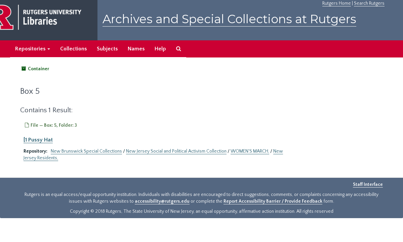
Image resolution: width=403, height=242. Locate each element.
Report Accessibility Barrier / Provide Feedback (273, 201)
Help (160, 49)
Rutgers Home (336, 3)
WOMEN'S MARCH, (250, 151)
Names (136, 49)
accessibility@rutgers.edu (162, 201)
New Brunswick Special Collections (86, 151)
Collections (73, 49)
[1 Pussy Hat (38, 140)
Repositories (32, 49)
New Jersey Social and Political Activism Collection (176, 151)
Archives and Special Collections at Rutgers (229, 19)
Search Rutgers (369, 3)
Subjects (107, 49)
